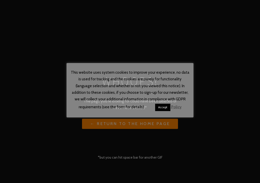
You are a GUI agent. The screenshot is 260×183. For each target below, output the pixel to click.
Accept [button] (162, 107)
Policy (176, 107)
